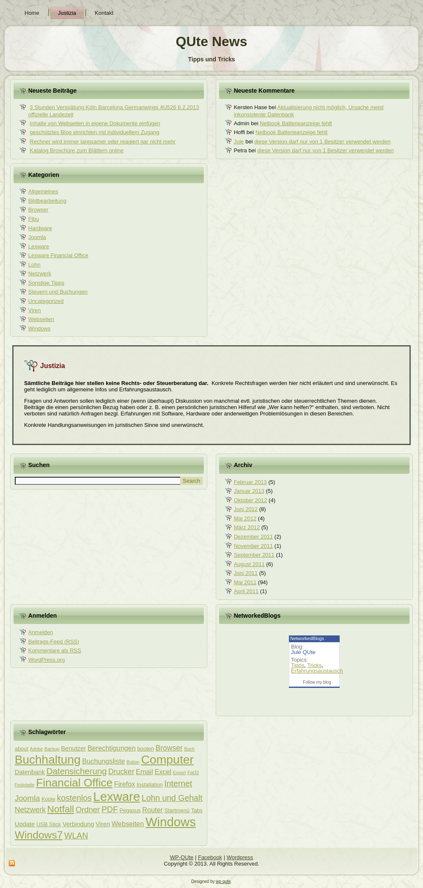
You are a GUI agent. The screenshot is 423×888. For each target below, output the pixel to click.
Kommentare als (54, 650)
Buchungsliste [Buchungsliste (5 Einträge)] (103, 761)
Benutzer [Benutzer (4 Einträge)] (73, 748)
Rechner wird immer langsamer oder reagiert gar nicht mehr (103, 141)
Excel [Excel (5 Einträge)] (162, 771)
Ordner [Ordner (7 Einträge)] (88, 809)
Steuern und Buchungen (58, 292)
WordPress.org (46, 660)
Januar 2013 (249, 491)
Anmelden (40, 632)
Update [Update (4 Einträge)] (25, 824)
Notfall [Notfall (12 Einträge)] (60, 809)
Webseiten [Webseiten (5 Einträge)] (128, 824)
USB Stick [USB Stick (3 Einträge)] (48, 824)
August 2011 (249, 564)
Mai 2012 (245, 518)
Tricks (314, 665)
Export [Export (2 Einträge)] (179, 772)
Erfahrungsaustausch (317, 671)
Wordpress (240, 857)
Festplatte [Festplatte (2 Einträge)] (25, 784)
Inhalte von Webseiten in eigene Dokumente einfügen (95, 123)
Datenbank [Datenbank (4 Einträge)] (30, 772)
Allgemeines (43, 191)
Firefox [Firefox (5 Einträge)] (124, 784)
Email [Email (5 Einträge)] (144, 771)
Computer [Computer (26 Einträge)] (167, 759)
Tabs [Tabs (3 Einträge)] (197, 810)
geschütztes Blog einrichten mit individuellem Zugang (94, 132)
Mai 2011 (245, 582)
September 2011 (254, 555)
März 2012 (247, 527)
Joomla (37, 237)
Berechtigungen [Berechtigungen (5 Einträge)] (112, 748)
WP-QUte (182, 857)
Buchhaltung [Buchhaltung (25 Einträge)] (48, 759)
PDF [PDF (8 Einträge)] (110, 809)
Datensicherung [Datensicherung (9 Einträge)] (77, 771)
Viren (34, 310)
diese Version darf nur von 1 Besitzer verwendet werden (322, 141)
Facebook (210, 857)
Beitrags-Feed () (54, 641)
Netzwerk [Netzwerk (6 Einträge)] (30, 810)
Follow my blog (317, 682)
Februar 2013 (250, 482)
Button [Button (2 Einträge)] (133, 761)
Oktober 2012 (250, 500)
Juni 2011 (246, 573)
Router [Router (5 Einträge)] (152, 810)
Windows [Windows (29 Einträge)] (171, 822)
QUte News (211, 41)
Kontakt (104, 13)
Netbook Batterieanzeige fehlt (296, 123)
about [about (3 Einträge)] (21, 748)
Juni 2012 (246, 509)
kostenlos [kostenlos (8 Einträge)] (74, 798)
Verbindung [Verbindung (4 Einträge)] (78, 824)
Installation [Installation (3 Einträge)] (150, 784)
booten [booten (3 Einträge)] (145, 748)
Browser (38, 209)
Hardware (40, 228)
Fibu (33, 219)
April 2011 (246, 591)
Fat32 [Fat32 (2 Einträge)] (193, 772)
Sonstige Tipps (46, 283)
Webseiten (41, 319)
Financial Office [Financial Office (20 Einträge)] (74, 782)
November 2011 (253, 546)
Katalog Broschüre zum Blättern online (77, 150)
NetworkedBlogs (307, 638)
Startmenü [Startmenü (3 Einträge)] (177, 810)
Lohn (34, 264)
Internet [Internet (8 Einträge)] (178, 783)
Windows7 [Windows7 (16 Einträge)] (39, 835)
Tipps (297, 665)
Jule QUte (303, 652)
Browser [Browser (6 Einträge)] (169, 748)
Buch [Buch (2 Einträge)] (189, 748)
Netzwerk (39, 273)
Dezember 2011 (253, 536)
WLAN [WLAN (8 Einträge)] (76, 835)
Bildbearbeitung (47, 201)
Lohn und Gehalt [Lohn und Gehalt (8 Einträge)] (172, 798)
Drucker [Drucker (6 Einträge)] (121, 771)
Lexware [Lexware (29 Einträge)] (116, 796)
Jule (239, 141)
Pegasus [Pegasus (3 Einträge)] (129, 810)
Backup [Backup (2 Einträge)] (52, 748)
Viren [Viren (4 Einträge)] (103, 824)
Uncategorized (46, 301)
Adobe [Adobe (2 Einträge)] (36, 748)
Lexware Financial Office (58, 255)
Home (32, 13)
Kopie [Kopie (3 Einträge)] (48, 799)
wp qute (223, 881)
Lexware (38, 246)
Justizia (67, 13)
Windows (39, 328)
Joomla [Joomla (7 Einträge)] (27, 798)
